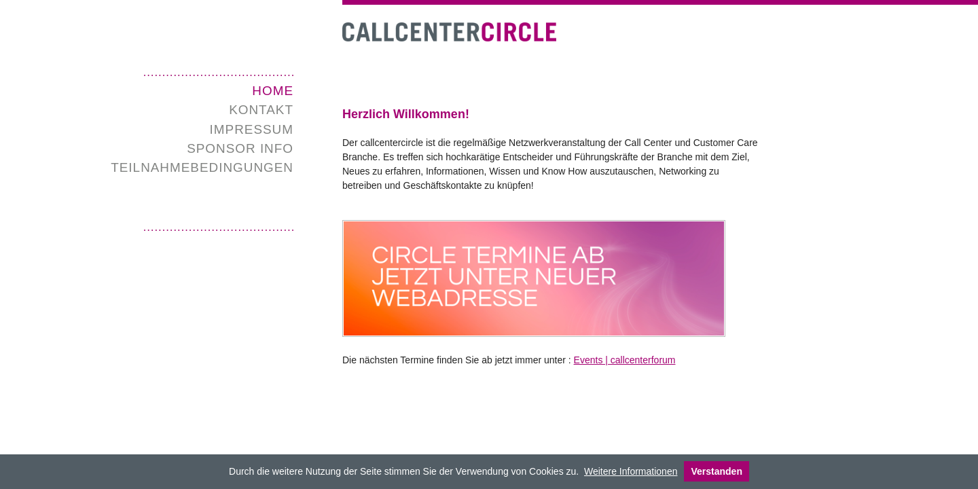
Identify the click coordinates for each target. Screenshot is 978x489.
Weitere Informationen (630, 471)
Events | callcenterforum (625, 360)
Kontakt (261, 110)
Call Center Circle (449, 32)
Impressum (251, 129)
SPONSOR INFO (240, 148)
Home (272, 91)
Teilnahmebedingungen (202, 167)
